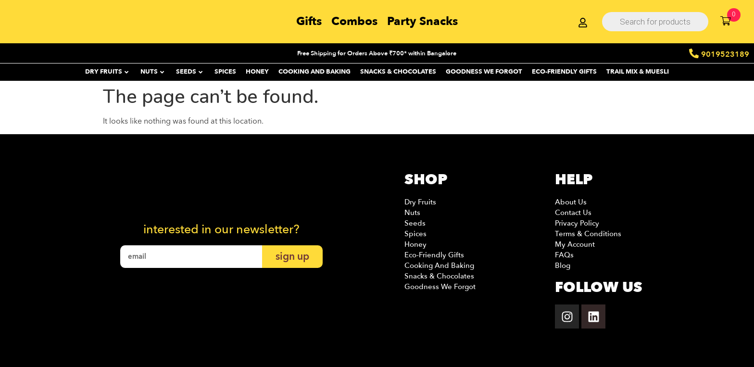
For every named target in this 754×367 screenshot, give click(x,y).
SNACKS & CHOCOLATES (398, 71)
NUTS (152, 71)
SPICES (225, 71)
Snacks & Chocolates (439, 276)
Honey (415, 244)
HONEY (257, 71)
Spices (415, 234)
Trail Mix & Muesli (637, 71)
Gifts (309, 21)
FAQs (564, 255)
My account (575, 244)
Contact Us (573, 212)
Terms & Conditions (588, 234)
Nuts (412, 212)
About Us (571, 202)
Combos (354, 21)
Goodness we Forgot (440, 286)
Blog (562, 265)
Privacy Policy (577, 223)
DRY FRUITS (106, 71)
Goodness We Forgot (484, 71)
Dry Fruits (420, 202)
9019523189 (725, 54)
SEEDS (189, 71)
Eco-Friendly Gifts (434, 255)
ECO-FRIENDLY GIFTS (564, 71)
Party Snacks (422, 21)
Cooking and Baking (314, 71)
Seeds (415, 223)
